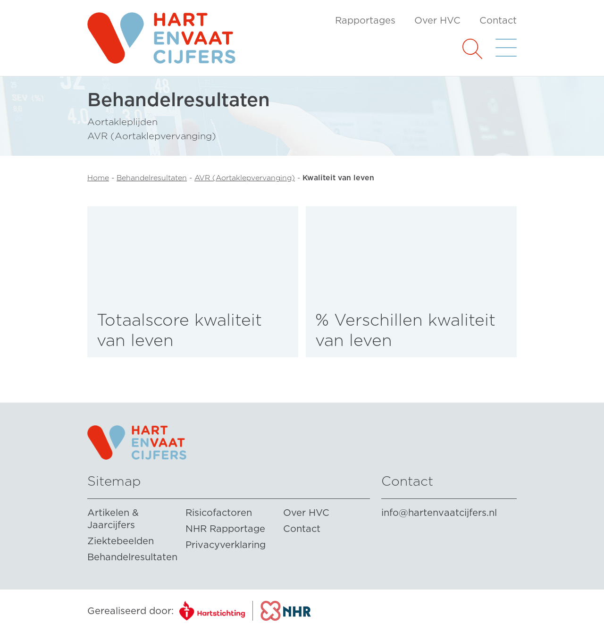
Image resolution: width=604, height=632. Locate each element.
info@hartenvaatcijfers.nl (439, 512)
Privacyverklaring (225, 544)
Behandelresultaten (152, 177)
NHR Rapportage (225, 528)
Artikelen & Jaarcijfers (113, 519)
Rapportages (365, 20)
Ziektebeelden (120, 541)
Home (98, 177)
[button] (472, 48)
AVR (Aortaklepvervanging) (244, 177)
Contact (498, 20)
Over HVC (437, 20)
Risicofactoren (218, 512)
